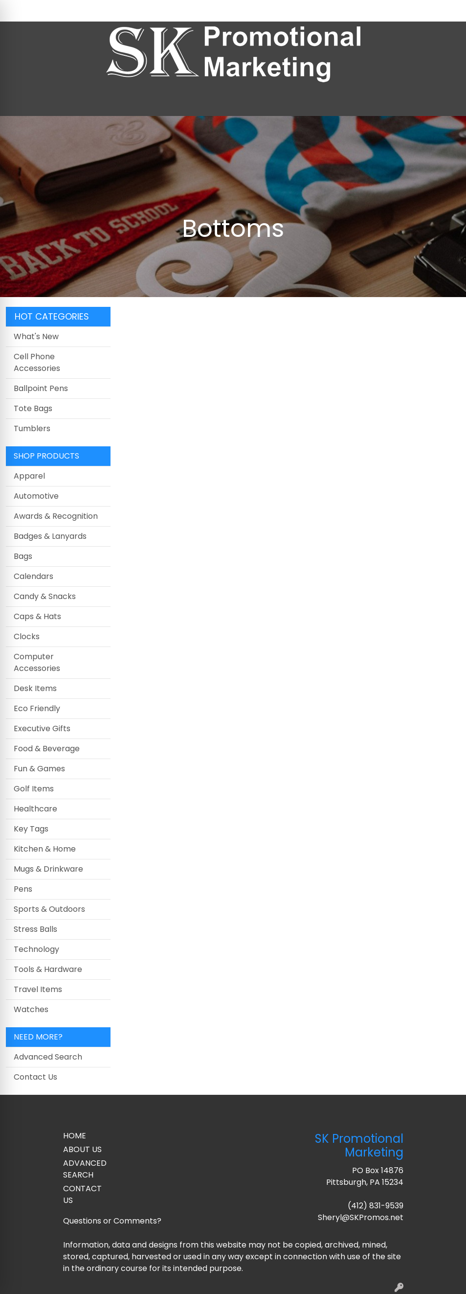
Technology (36, 949)
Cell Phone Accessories (37, 362)
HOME (74, 1135)
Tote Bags (33, 408)
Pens (23, 889)
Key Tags (31, 828)
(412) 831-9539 (375, 1205)
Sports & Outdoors (49, 909)
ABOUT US (82, 1149)
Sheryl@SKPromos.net (360, 1217)
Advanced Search (48, 1057)
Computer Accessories (37, 662)
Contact (85, 10)
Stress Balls (35, 929)
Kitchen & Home (45, 849)
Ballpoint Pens (41, 388)
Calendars (33, 576)
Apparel (29, 476)
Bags (23, 556)
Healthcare (35, 808)
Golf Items (34, 788)
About (51, 10)
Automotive (36, 496)
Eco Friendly (37, 708)
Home (20, 10)
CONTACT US (82, 1194)
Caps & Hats (37, 616)
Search (358, 10)
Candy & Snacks (45, 596)
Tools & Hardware (48, 969)
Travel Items (38, 989)
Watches (31, 1009)
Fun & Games (39, 768)
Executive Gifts (42, 728)
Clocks (27, 636)
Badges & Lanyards (50, 536)
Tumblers (32, 428)
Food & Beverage (47, 748)
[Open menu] (446, 102)
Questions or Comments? (112, 1220)
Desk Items (35, 688)
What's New (36, 336)
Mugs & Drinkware (48, 869)
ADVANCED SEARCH (85, 1168)
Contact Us (35, 1077)
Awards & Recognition (56, 516)
